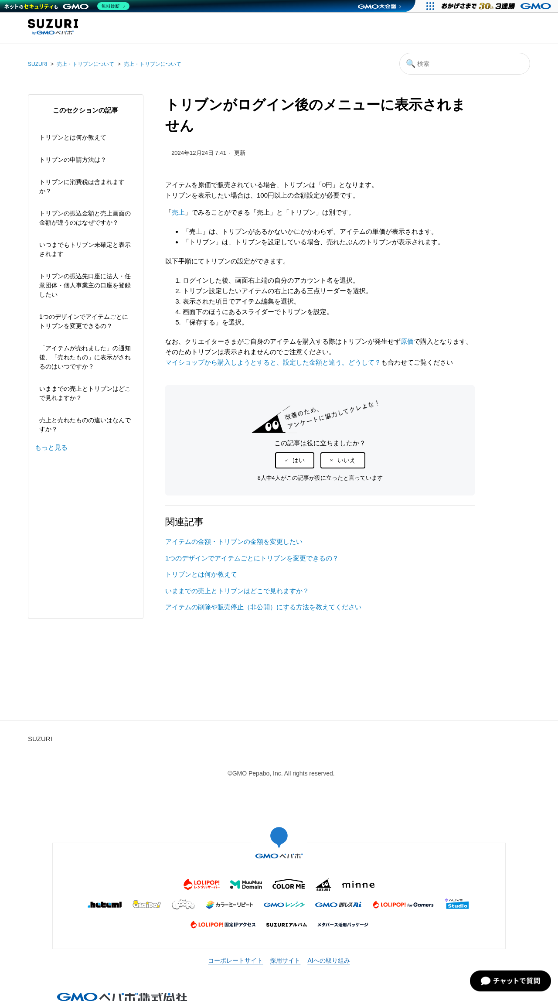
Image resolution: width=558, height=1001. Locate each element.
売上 (178, 212)
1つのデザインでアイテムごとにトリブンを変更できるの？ (83, 321)
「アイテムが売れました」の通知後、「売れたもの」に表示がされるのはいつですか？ (85, 357)
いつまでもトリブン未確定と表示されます (85, 249)
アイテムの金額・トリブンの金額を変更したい (234, 541)
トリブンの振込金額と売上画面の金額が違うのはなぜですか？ (85, 218)
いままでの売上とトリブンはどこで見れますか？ (85, 393)
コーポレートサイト (235, 960)
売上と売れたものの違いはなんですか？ (85, 425)
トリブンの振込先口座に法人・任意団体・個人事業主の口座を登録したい (85, 285)
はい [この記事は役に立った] (299, 460)
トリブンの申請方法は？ (72, 159)
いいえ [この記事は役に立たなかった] (346, 460)
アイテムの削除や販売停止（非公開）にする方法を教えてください (263, 607)
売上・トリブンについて (85, 64)
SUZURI (38, 64)
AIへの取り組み (328, 960)
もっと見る (51, 447)
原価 (407, 341)
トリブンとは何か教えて (72, 137)
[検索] (464, 64)
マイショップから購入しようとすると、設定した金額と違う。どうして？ (273, 362)
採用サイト (285, 960)
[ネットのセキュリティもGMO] (67, 6)
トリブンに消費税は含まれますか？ (82, 186)
